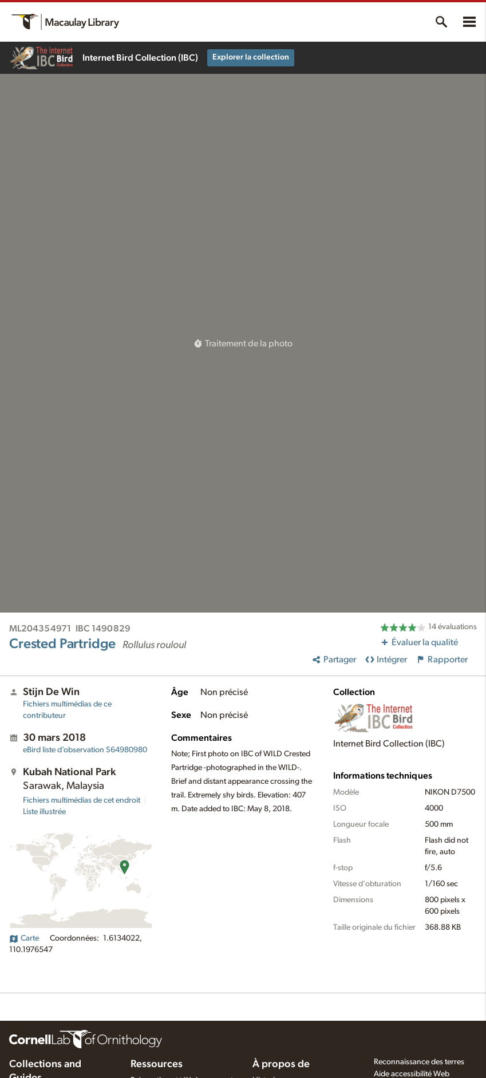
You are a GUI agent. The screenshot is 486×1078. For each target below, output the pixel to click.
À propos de (281, 1064)
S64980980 (85, 750)
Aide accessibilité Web (411, 1074)
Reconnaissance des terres (419, 1062)
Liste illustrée (44, 812)
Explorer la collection (250, 57)
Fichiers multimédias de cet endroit (81, 800)
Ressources (157, 1064)
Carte (24, 938)
